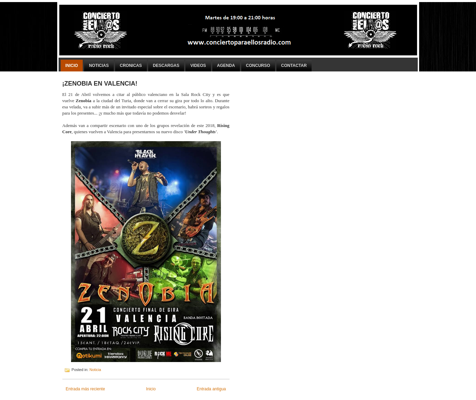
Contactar (294, 65)
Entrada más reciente (85, 389)
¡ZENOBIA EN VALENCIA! (100, 83)
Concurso (258, 65)
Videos (198, 65)
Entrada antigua (211, 389)
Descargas (166, 65)
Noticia (95, 370)
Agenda (226, 65)
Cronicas (131, 65)
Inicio (71, 65)
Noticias (99, 65)
